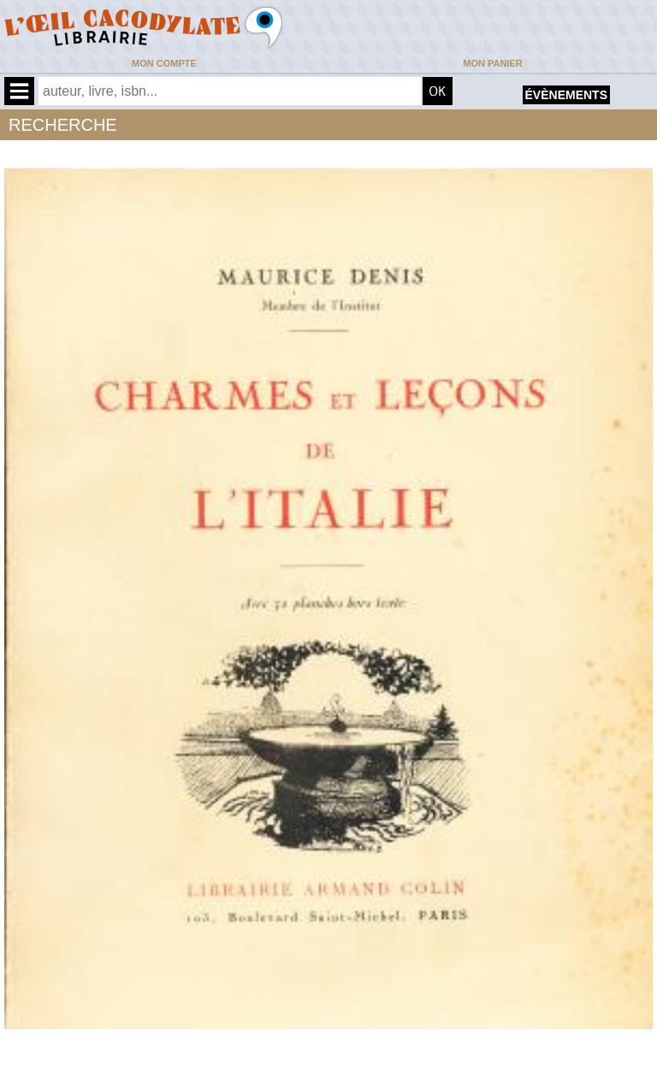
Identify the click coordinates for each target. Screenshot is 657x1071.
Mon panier (492, 63)
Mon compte (164, 63)
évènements (566, 95)
